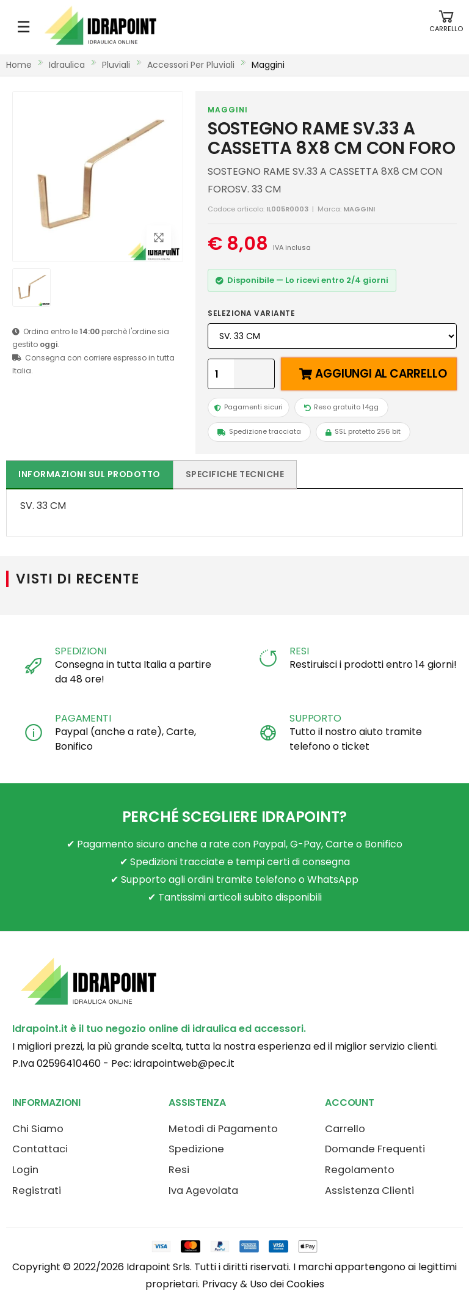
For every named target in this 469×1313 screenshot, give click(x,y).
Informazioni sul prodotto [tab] (89, 474)
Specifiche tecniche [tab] (235, 474)
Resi (179, 1170)
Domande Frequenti (375, 1149)
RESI (298, 651)
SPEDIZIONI (80, 651)
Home (19, 65)
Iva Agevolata (203, 1190)
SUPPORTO (315, 718)
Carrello (345, 1129)
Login (25, 1170)
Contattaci (40, 1149)
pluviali (116, 65)
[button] (446, 27)
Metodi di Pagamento (223, 1129)
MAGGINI (228, 109)
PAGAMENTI (83, 718)
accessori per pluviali (190, 65)
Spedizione (196, 1149)
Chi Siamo (38, 1129)
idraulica (67, 65)
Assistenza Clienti (369, 1190)
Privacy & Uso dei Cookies (263, 1284)
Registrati (36, 1190)
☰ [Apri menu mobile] (23, 27)
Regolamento (359, 1170)
